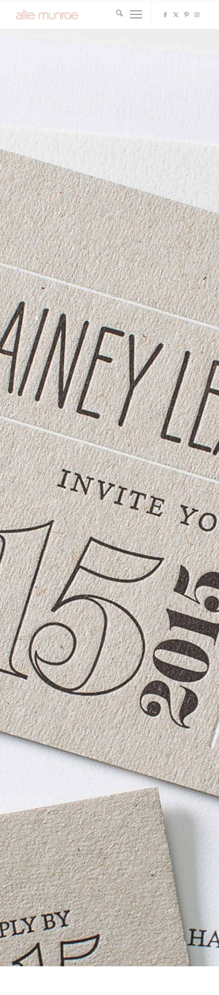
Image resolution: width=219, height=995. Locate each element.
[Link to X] (176, 14)
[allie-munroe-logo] (90, 14)
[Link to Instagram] (197, 14)
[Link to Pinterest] (186, 14)
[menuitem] (116, 14)
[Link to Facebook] (165, 14)
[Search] (116, 14)
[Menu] (132, 14)
